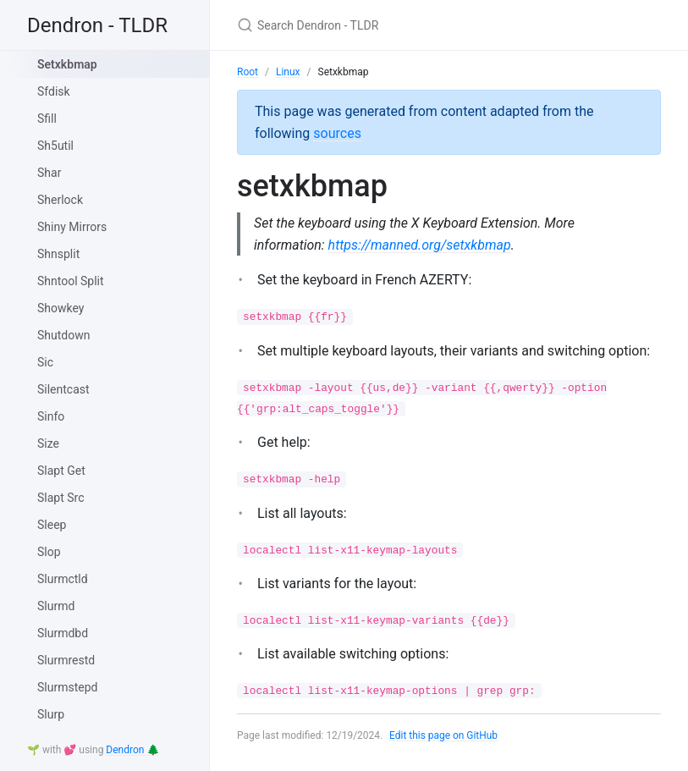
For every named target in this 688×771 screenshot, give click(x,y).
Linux (288, 72)
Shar (49, 172)
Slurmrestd (66, 660)
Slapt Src (61, 497)
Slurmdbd (62, 633)
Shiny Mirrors (72, 227)
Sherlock (60, 200)
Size (48, 443)
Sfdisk (53, 91)
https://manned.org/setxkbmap (419, 245)
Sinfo (50, 416)
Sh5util (55, 145)
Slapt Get (61, 470)
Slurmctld (62, 579)
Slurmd (55, 606)
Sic (45, 362)
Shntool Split (70, 281)
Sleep (51, 524)
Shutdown (63, 335)
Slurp (50, 714)
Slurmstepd (67, 687)
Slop (49, 552)
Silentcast (63, 389)
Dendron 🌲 (132, 750)
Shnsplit (58, 254)
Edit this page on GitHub (443, 735)
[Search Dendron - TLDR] (436, 25)
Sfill (47, 118)
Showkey (60, 308)
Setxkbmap (67, 64)
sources (337, 133)
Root (247, 72)
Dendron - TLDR (97, 25)
